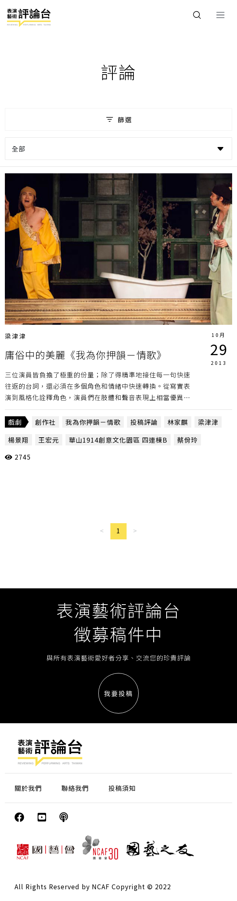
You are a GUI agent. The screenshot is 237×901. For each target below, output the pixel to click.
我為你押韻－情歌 (93, 422)
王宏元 (48, 440)
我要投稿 (118, 693)
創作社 (45, 422)
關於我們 (28, 788)
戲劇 (15, 422)
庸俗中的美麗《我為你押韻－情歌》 (86, 354)
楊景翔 (18, 440)
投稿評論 (144, 422)
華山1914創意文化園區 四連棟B (118, 440)
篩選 (118, 119)
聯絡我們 (75, 788)
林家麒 (177, 422)
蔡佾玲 (187, 440)
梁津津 (16, 336)
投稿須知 (122, 788)
